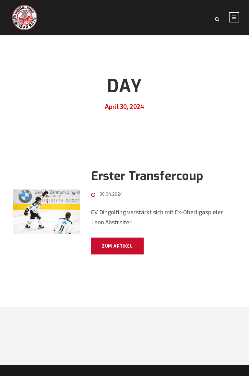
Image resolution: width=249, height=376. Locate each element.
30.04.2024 (111, 194)
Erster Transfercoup (147, 176)
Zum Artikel (117, 246)
